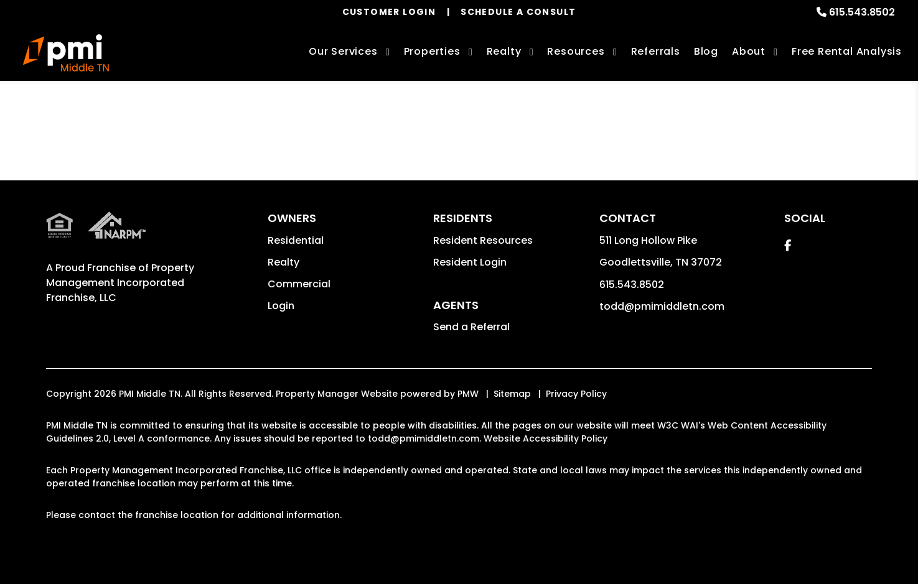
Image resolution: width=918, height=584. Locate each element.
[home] (66, 53)
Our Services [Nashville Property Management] (343, 51)
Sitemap (512, 393)
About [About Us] (749, 51)
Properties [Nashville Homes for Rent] (432, 51)
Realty (283, 262)
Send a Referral (471, 327)
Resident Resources (483, 240)
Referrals (655, 51)
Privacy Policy (576, 393)
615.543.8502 (862, 12)
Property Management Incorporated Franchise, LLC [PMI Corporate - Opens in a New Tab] (120, 283)
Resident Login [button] (470, 262)
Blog (706, 51)
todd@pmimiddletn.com (661, 306)
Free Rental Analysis (847, 51)
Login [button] (281, 306)
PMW (468, 393)
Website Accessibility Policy (545, 438)
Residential (296, 240)
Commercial (299, 284)
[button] (787, 245)
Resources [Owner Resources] (575, 51)
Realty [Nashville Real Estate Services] (504, 51)
